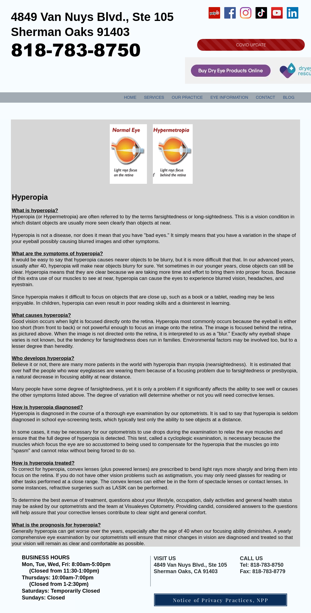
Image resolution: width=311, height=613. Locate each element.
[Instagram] (245, 13)
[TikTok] (261, 13)
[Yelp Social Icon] (214, 13)
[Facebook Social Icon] (230, 13)
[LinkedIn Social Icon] (292, 13)
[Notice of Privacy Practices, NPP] (220, 600)
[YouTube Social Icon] (277, 13)
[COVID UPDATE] (251, 45)
